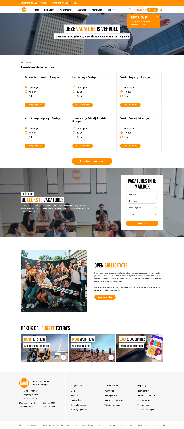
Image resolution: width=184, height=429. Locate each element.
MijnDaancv (140, 9)
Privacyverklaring (142, 425)
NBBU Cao (102, 425)
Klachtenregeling (126, 425)
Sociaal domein (77, 400)
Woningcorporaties (79, 410)
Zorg (73, 391)
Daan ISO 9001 (72, 425)
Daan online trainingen (113, 400)
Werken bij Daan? (88, 425)
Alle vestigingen (143, 400)
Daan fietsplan (110, 391)
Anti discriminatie (159, 425)
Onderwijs (75, 395)
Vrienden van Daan (112, 405)
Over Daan (83, 9)
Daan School (50, 9)
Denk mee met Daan (146, 395)
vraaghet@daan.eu (30, 395)
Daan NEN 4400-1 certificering (52, 425)
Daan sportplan (110, 395)
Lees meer (63, 357)
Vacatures (36, 9)
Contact (112, 9)
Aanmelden (142, 223)
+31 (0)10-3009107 (30, 391)
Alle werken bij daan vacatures (92, 161)
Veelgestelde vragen (145, 410)
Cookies (113, 425)
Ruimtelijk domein (78, 405)
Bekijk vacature (35, 105)
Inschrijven (152, 9)
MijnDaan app (143, 405)
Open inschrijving (105, 297)
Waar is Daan (98, 9)
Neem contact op (144, 391)
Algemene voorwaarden (28, 425)
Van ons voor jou (68, 9)
